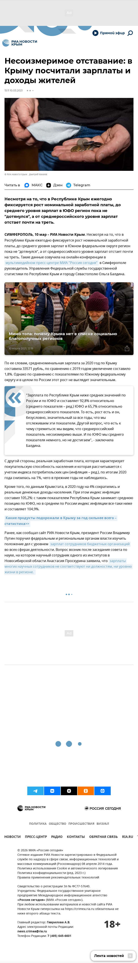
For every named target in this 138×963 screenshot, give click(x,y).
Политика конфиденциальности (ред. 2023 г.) (51, 873)
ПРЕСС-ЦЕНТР (36, 837)
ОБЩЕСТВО (57, 824)
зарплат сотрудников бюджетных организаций (90, 544)
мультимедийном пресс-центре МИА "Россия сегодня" (52, 262)
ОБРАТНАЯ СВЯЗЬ (103, 837)
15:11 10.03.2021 (14, 90)
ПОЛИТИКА (38, 824)
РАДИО (57, 837)
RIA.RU (127, 837)
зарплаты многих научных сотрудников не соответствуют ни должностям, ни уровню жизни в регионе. (69, 566)
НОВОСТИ (12, 837)
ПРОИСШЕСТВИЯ (81, 824)
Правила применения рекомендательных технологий (58, 877)
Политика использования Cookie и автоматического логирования (67, 868)
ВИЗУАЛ (103, 824)
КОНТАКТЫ (76, 837)
